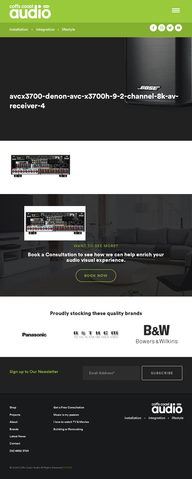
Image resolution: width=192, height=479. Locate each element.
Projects (15, 415)
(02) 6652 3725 (19, 451)
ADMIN (68, 467)
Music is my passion (66, 415)
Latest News (18, 436)
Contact (15, 443)
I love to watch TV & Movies (71, 422)
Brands (14, 429)
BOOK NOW (96, 275)
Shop (13, 407)
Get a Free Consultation (68, 407)
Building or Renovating (68, 429)
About (14, 422)
